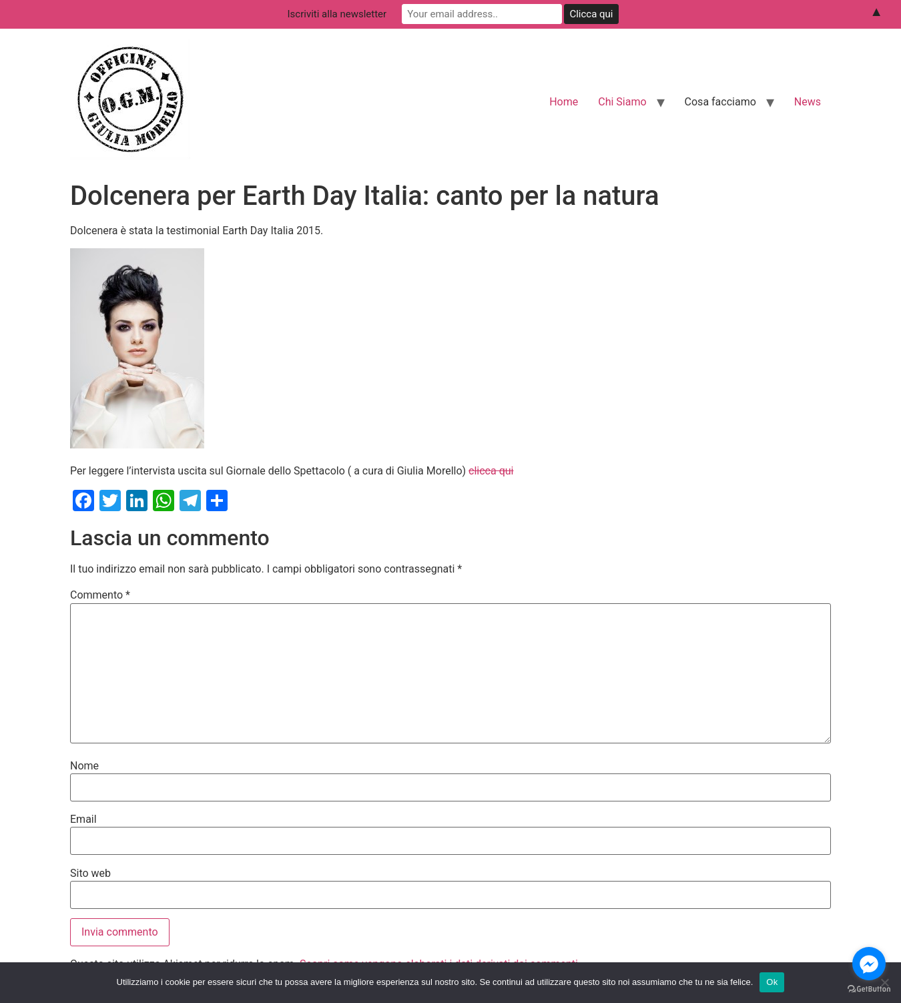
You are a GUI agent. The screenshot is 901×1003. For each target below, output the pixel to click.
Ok (772, 982)
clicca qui (491, 470)
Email (83, 819)
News (807, 101)
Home (563, 101)
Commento (100, 595)
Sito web (90, 873)
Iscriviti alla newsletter (337, 14)
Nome (84, 766)
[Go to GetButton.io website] (869, 989)
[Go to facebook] (869, 963)
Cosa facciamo (720, 101)
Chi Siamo (622, 101)
